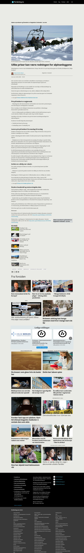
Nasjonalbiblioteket (38, 521)
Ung (59, 2)
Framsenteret (16, 528)
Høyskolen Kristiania (17, 541)
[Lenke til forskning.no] (31, 1)
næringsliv (26, 269)
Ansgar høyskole (16, 512)
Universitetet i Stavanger (60, 547)
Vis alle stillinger (42, 347)
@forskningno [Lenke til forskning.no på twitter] (59, 476)
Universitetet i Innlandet (60, 544)
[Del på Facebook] (12, 272)
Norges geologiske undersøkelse (40, 543)
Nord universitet (37, 535)
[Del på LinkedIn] (16, 272)
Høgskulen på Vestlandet (18, 539)
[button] (70, 338)
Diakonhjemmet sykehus (18, 517)
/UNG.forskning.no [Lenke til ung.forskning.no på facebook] (60, 481)
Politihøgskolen (58, 512)
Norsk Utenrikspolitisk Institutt (40, 551)
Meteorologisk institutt (17, 550)
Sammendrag (14, 216)
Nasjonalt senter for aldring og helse (41, 526)
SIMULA (57, 520)
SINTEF (56, 522)
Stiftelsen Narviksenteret (60, 531)
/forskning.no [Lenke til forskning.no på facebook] (59, 479)
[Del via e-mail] (18, 272)
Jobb (68, 2)
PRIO (56, 514)
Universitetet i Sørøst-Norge (60, 549)
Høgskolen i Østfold (17, 536)
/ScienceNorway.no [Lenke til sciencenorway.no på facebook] (60, 484)
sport (45, 269)
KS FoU (14, 544)
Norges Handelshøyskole (39, 540)
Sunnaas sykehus (58, 533)
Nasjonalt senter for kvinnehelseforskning (42, 529)
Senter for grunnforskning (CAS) (61, 523)
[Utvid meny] (72, 2)
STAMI (56, 528)
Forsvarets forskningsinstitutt (19, 526)
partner (20, 269)
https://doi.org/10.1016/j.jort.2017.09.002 (41, 215)
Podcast (63, 2)
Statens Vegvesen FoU (59, 529)
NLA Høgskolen (37, 512)
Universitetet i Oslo (59, 546)
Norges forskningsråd (38, 542)
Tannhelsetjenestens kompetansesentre (63, 536)
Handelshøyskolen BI (17, 531)
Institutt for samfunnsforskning (19, 542)
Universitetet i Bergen (59, 542)
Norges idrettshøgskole (38, 545)
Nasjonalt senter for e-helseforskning (41, 527)
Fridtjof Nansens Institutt (18, 529)
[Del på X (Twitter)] (14, 272)
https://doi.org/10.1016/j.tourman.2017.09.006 (40, 220)
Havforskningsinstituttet (18, 533)
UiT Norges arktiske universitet (61, 539)
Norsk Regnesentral (38, 548)
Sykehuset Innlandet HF (59, 534)
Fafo (14, 522)
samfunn (14, 269)
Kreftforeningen (16, 546)
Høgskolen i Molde (17, 534)
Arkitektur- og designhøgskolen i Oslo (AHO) (21, 514)
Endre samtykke (18, 505)
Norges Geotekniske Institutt (39, 538)
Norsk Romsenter (37, 550)
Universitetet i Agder (59, 541)
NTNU (35, 520)
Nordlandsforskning (38, 537)
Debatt (55, 2)
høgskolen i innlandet (36, 269)
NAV (14, 552)
